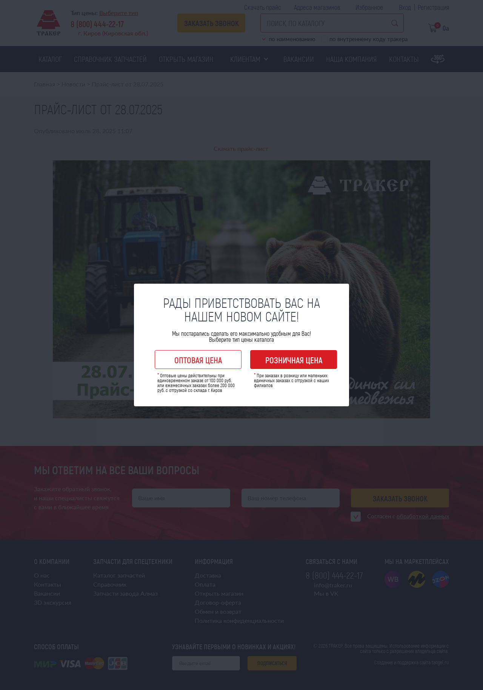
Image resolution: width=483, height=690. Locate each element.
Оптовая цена (198, 360)
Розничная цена (293, 360)
